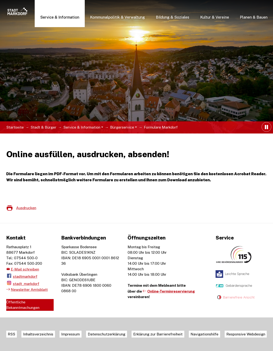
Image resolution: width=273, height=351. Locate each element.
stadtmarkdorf (25, 276)
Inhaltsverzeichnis (38, 334)
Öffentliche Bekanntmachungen (22, 305)
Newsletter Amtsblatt (29, 289)
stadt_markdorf (26, 284)
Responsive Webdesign (245, 334)
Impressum (70, 334)
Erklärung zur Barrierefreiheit (158, 334)
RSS (11, 334)
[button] (59, 17)
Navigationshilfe (204, 334)
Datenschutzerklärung (106, 334)
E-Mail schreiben (25, 269)
